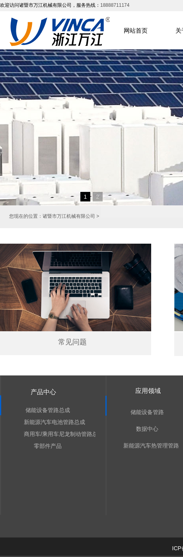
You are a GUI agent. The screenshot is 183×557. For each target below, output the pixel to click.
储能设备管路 (147, 412)
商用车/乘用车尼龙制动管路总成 (48, 434)
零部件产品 (48, 446)
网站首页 (136, 30)
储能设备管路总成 (47, 410)
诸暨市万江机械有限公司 (69, 216)
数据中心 (147, 429)
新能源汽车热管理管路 (147, 445)
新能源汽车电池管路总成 (48, 422)
